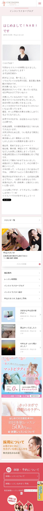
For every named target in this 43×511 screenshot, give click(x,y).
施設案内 (7, 273)
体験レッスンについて (15, 476)
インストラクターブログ (14, 286)
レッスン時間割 (10, 279)
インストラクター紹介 (13, 292)
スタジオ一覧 (9, 220)
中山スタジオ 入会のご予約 (15, 298)
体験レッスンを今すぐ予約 (17, 484)
